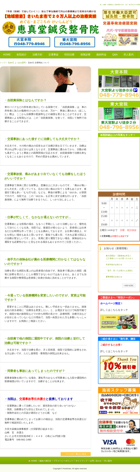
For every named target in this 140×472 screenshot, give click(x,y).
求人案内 (128, 54)
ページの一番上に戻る (75, 454)
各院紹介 (22, 54)
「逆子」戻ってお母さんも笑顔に (119, 271)
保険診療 (85, 54)
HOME (7, 54)
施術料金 (101, 54)
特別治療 (69, 54)
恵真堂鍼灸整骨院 (16, 21)
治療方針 (37, 54)
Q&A (115, 54)
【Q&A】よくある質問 (16, 63)
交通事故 (53, 54)
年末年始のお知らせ (114, 264)
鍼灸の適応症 (45, 461)
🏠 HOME (32, 461)
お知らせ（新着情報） (116, 248)
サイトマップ (81, 461)
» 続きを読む (129, 285)
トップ (2, 63)
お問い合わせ (96, 461)
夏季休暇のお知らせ (114, 277)
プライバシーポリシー (63, 461)
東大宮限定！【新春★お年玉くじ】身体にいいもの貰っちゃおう (119, 257)
